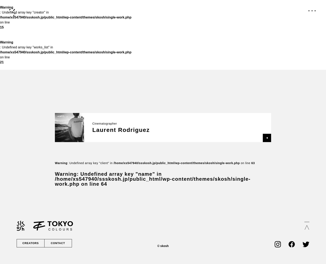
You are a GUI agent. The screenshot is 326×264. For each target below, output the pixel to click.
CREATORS (30, 243)
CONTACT (57, 243)
